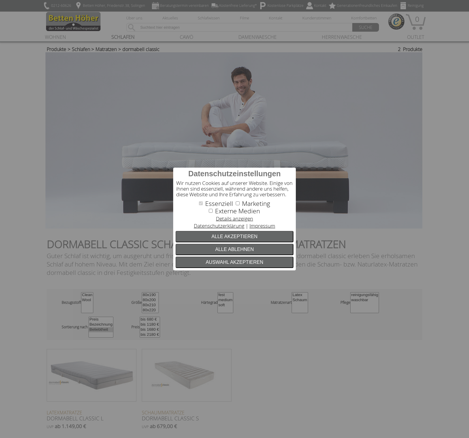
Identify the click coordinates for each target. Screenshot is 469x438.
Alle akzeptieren (234, 236)
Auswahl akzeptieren (235, 262)
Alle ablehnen (234, 249)
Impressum (262, 225)
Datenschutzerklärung (219, 225)
